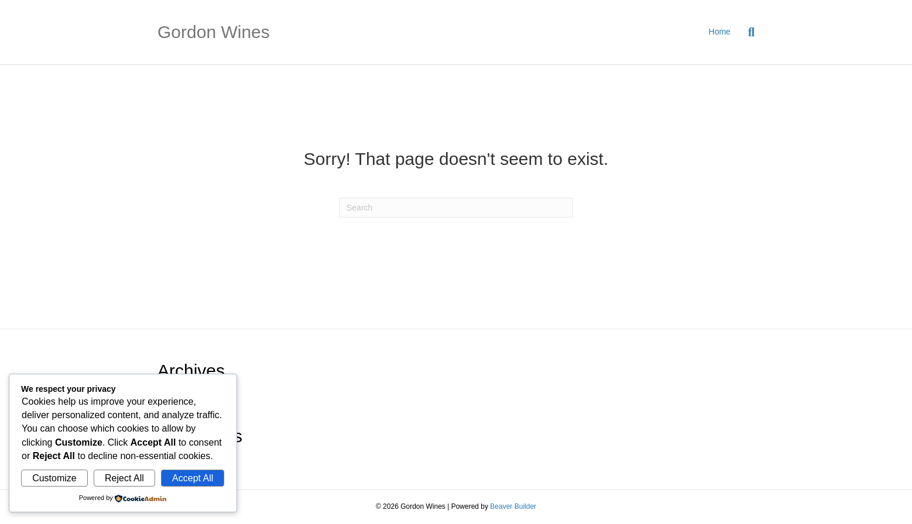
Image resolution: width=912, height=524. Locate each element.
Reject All (124, 478)
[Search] (747, 32)
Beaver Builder (513, 506)
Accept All (192, 478)
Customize (54, 478)
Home (720, 31)
